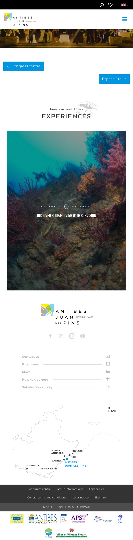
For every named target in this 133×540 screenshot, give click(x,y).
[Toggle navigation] (125, 19)
